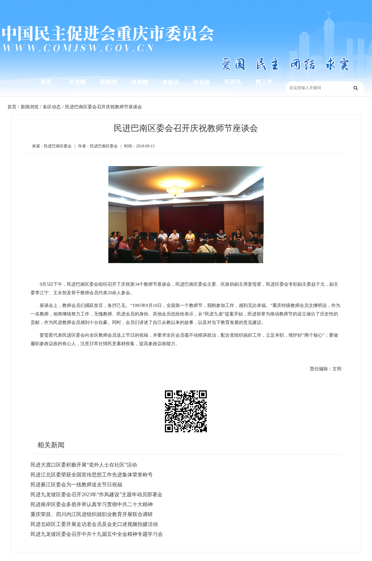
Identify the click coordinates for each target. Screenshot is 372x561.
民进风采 (232, 90)
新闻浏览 (108, 90)
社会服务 (201, 90)
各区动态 (52, 106)
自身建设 (139, 90)
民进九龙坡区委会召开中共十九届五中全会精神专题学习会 (97, 534)
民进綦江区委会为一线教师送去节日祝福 (76, 484)
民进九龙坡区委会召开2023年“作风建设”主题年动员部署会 (96, 494)
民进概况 (77, 90)
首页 (46, 82)
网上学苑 (263, 90)
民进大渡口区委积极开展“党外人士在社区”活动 (84, 465)
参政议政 (170, 90)
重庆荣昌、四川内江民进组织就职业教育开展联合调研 (92, 514)
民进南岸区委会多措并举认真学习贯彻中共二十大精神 (92, 504)
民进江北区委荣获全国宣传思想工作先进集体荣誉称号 (92, 475)
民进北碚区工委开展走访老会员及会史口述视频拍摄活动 (94, 524)
